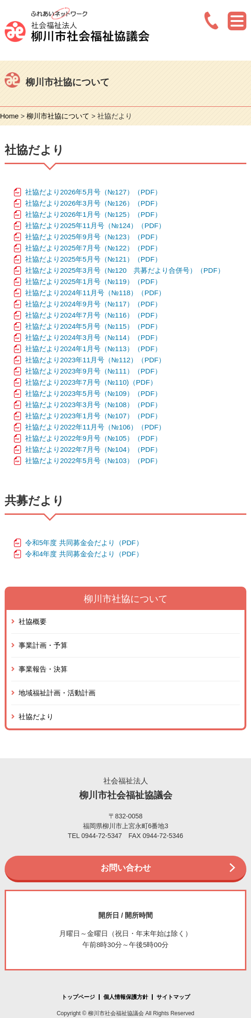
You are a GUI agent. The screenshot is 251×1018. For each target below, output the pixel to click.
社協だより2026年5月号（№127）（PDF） (93, 192)
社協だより (36, 716)
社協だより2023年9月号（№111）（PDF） (93, 371)
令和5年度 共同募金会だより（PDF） (84, 543)
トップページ (78, 997)
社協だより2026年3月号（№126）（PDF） (93, 203)
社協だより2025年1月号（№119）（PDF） (93, 281)
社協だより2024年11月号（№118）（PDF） (95, 293)
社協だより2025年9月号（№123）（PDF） (93, 237)
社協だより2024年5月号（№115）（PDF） (93, 326)
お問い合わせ (126, 868)
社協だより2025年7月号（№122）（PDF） (93, 248)
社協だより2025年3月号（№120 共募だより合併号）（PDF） (124, 270)
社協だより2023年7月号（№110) (77, 382)
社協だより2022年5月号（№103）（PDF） (93, 460)
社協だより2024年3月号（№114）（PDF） (93, 337)
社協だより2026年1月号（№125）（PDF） (93, 214)
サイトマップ (173, 997)
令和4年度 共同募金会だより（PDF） (84, 554)
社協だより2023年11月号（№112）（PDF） (95, 360)
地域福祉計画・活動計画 (57, 693)
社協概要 (33, 621)
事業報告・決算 (43, 669)
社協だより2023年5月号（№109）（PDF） (93, 393)
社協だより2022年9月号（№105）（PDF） (93, 438)
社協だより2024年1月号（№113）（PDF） (93, 349)
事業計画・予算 (43, 645)
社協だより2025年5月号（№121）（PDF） (93, 259)
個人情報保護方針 (125, 997)
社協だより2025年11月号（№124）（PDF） (95, 225)
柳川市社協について (58, 116)
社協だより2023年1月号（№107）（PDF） (93, 416)
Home (9, 116)
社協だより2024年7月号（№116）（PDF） (93, 315)
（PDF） (143, 382)
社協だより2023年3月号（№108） (79, 405)
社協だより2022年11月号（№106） (81, 427)
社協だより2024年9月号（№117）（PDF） (93, 304)
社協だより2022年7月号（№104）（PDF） (93, 449)
